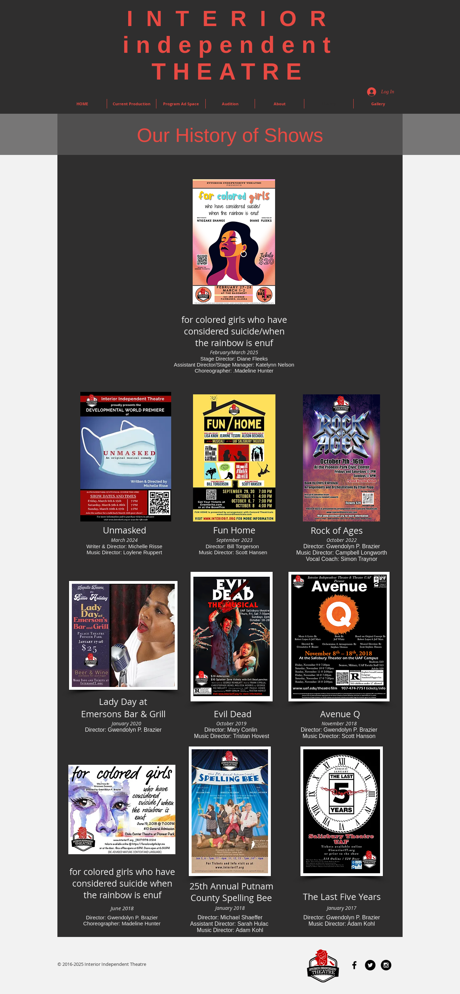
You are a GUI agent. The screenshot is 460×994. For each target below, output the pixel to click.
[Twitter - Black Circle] (370, 965)
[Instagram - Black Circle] (386, 965)
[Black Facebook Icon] (354, 965)
